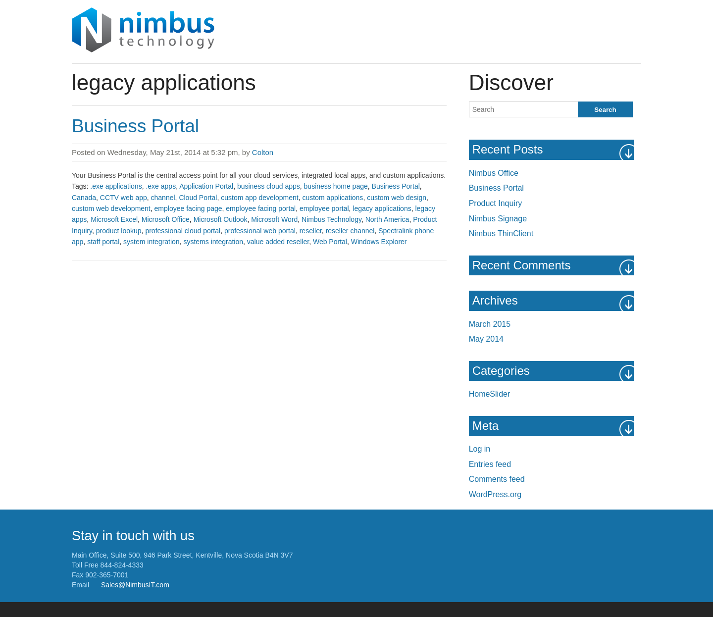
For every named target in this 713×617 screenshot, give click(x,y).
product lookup (119, 231)
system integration (151, 242)
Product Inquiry (495, 203)
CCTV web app (123, 198)
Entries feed (490, 464)
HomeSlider (489, 394)
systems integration (213, 242)
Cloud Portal (198, 198)
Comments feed (497, 479)
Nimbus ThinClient (501, 233)
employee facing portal (261, 208)
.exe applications (116, 186)
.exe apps (161, 186)
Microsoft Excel (114, 219)
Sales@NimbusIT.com (135, 585)
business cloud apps (268, 186)
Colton (262, 152)
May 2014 (486, 339)
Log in (480, 449)
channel (163, 198)
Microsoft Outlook (221, 219)
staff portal (103, 242)
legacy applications (382, 208)
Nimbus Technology (331, 219)
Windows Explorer (379, 242)
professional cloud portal (182, 231)
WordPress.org (495, 494)
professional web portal (260, 231)
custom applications (332, 198)
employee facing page (188, 208)
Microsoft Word (274, 219)
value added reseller (278, 242)
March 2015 (490, 324)
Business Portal (135, 126)
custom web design (396, 198)
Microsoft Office (166, 219)
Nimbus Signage (498, 218)
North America (387, 219)
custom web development (111, 208)
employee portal (324, 208)
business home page (336, 186)
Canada (84, 198)
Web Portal (330, 242)
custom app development (259, 198)
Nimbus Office (493, 173)
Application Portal (206, 186)
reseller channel (350, 231)
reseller (311, 231)
